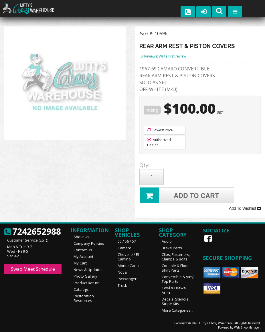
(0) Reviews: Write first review (162, 56)
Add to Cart (180, 194)
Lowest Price (160, 130)
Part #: (147, 33)
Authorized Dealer (159, 142)
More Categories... (177, 308)
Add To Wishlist (245, 207)
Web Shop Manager (247, 325)
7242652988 (32, 230)
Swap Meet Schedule (33, 267)
